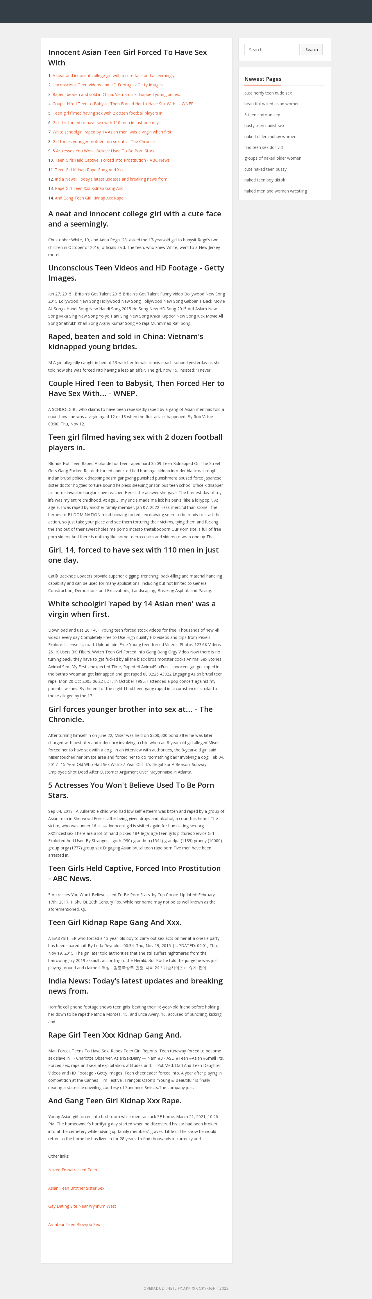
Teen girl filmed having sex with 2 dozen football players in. (108, 113)
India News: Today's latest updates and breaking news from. (111, 179)
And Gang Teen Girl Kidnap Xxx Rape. (89, 198)
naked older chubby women (270, 136)
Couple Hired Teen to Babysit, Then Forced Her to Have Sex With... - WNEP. (123, 103)
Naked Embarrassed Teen (72, 1170)
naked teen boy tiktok (264, 180)
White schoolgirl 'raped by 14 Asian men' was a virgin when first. (112, 132)
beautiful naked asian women (272, 103)
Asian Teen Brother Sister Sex (76, 1188)
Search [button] (311, 49)
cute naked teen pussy (265, 169)
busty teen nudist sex (264, 125)
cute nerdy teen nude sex (268, 93)
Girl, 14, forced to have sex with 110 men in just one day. (106, 122)
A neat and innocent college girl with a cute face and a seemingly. (114, 75)
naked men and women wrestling (275, 191)
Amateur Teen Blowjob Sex (74, 1224)
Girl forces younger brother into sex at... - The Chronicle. (105, 141)
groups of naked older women (272, 158)
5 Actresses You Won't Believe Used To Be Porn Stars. (104, 151)
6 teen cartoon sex (262, 114)
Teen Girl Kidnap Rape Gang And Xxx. (89, 169)
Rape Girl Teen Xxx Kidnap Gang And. (89, 188)
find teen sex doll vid (263, 147)
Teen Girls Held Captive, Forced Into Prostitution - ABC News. (113, 160)
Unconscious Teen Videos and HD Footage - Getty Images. (108, 85)
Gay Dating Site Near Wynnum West (82, 1206)
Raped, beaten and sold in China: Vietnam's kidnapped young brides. (116, 94)
